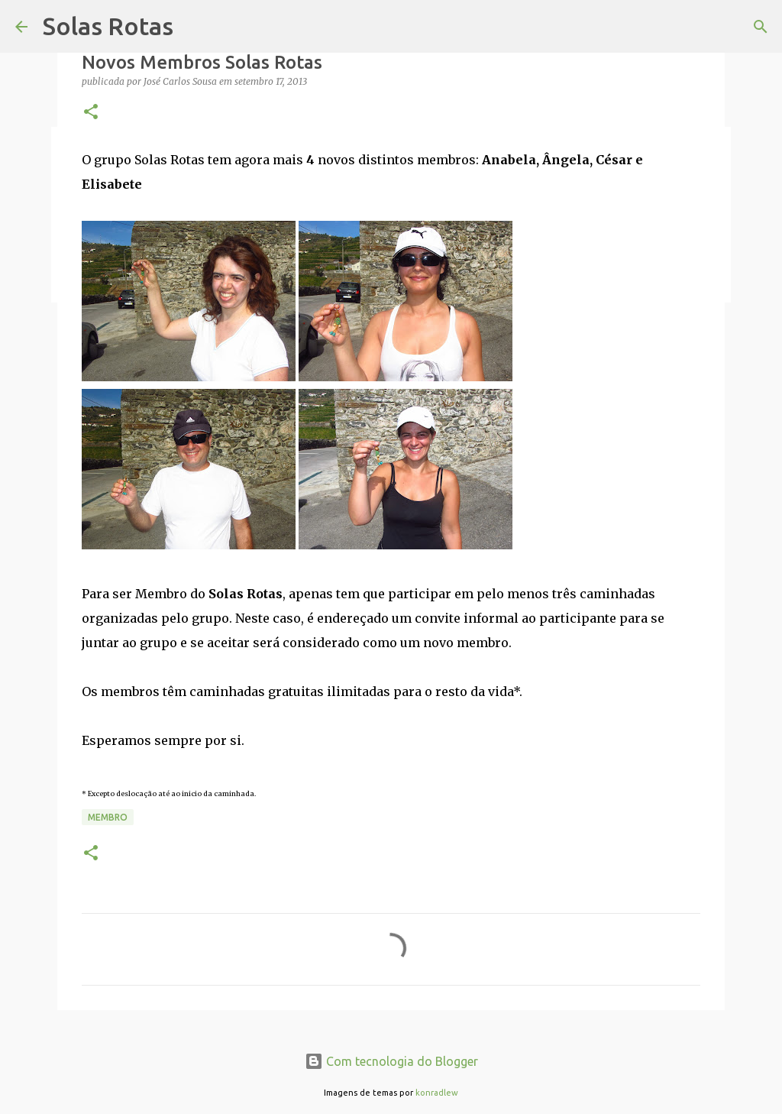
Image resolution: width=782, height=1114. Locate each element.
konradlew (436, 1092)
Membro (108, 817)
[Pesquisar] (760, 26)
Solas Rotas (108, 26)
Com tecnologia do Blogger (391, 1061)
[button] (91, 112)
